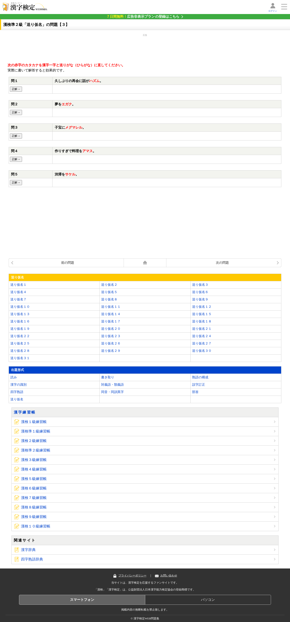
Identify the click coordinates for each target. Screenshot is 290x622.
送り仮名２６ (111, 343)
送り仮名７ (18, 299)
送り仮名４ (18, 292)
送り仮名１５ (202, 314)
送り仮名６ (200, 292)
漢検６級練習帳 (34, 488)
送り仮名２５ (20, 343)
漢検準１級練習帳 (35, 431)
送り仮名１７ (111, 321)
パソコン (208, 599)
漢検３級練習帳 (34, 460)
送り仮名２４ (202, 336)
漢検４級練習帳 (34, 469)
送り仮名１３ (20, 314)
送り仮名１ (18, 284)
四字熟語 (16, 392)
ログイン (272, 11)
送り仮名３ (200, 284)
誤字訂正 (198, 384)
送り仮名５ (109, 292)
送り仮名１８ (202, 321)
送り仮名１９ (20, 328)
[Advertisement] (145, 47)
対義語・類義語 (112, 384)
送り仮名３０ (202, 350)
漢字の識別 (18, 384)
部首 (195, 392)
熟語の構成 (200, 377)
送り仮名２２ (20, 336)
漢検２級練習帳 (34, 441)
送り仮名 (16, 399)
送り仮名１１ (111, 306)
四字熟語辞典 (32, 559)
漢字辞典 (28, 550)
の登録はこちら (142, 16)
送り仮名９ (200, 299)
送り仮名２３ (111, 336)
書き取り (107, 377)
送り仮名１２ (202, 306)
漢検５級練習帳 (34, 479)
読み (13, 377)
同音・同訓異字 (112, 392)
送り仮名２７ (202, 343)
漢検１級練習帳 (34, 422)
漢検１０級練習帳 (35, 526)
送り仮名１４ (111, 314)
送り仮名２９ (111, 350)
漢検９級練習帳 (34, 517)
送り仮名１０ (20, 306)
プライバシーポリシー (130, 575)
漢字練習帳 (25, 412)
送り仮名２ (109, 284)
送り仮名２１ (202, 328)
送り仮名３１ (20, 358)
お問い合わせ (166, 575)
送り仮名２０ (111, 328)
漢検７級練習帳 (34, 498)
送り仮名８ (109, 299)
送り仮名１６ (20, 321)
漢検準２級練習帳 (35, 450)
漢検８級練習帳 (34, 507)
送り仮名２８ (20, 350)
